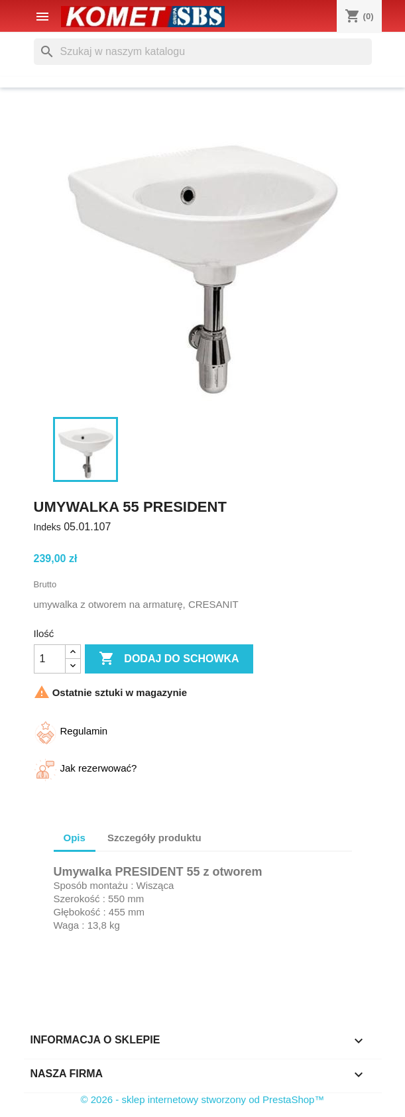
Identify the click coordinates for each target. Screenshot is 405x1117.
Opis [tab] (75, 837)
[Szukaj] (203, 51)
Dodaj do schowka (169, 659)
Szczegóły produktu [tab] (154, 837)
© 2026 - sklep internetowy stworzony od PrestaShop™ (203, 1099)
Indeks (47, 527)
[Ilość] (50, 659)
